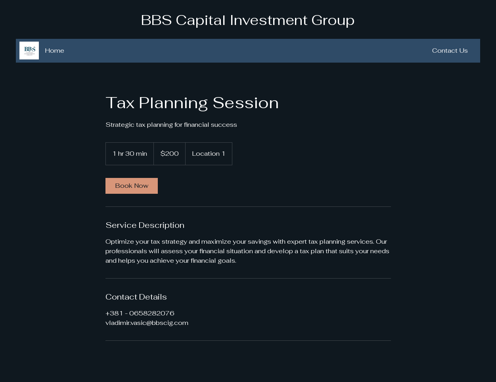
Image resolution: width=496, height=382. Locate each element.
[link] (131, 186)
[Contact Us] (450, 51)
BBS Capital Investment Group (248, 20)
